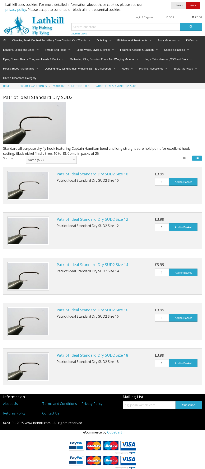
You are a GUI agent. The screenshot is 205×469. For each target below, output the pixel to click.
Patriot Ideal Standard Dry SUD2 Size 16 (92, 309)
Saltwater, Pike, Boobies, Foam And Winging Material (102, 59)
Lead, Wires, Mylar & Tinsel (93, 49)
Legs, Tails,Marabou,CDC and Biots (166, 59)
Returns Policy (14, 413)
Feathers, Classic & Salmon (137, 49)
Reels (125, 68)
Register (149, 17)
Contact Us (50, 413)
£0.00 (197, 17)
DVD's (190, 40)
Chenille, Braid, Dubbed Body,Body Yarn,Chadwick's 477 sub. (49, 40)
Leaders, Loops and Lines (18, 49)
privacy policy (15, 9)
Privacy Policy (91, 403)
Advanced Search (79, 33)
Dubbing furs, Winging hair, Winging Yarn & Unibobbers (78, 68)
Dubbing (102, 40)
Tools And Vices (183, 68)
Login (138, 17)
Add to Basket (183, 182)
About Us (10, 403)
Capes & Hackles (174, 49)
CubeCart (114, 432)
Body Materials (167, 40)
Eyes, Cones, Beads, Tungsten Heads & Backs (31, 59)
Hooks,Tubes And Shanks (18, 68)
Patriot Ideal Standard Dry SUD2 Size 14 (92, 264)
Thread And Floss (55, 49)
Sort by (8, 158)
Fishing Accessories (151, 68)
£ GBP (170, 17)
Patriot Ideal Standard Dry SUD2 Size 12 (92, 219)
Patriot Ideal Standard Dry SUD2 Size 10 (92, 173)
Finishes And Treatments (132, 40)
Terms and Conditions (59, 403)
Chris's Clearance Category (19, 78)
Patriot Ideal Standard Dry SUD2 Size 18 (92, 355)
